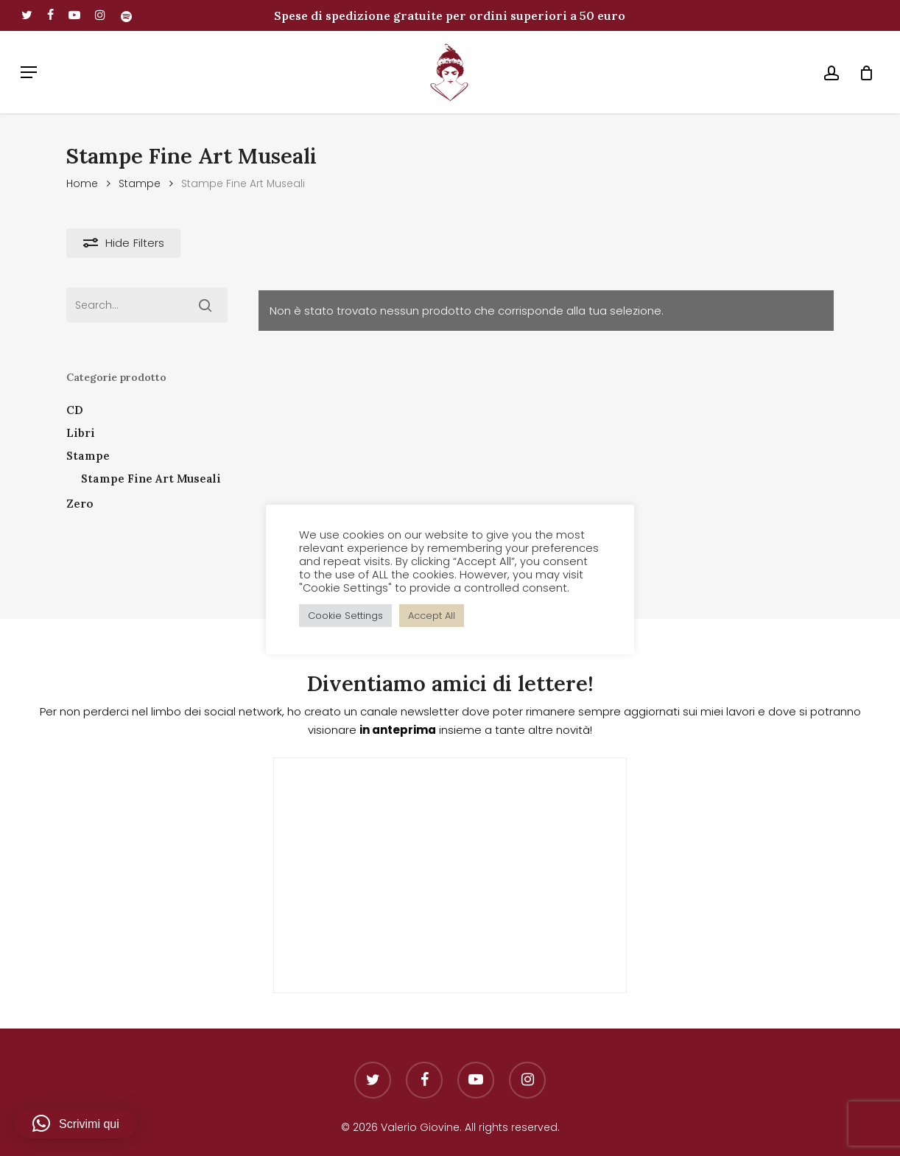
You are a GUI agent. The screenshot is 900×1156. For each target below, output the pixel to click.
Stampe (140, 184)
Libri (80, 433)
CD (74, 410)
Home (82, 184)
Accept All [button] (431, 616)
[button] (29, 72)
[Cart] (861, 72)
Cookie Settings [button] (345, 616)
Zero (80, 504)
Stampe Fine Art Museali (151, 479)
